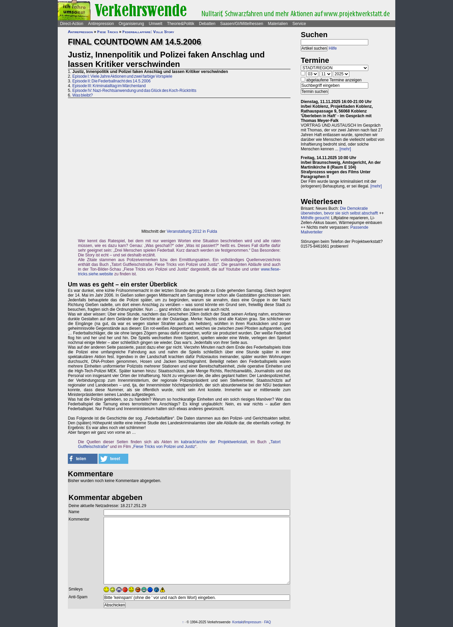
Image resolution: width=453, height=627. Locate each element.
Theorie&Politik (180, 23)
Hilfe (333, 48)
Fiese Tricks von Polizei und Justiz (164, 446)
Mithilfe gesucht (315, 218)
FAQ (267, 622)
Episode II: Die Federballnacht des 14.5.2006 (111, 81)
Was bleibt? (82, 95)
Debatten (207, 23)
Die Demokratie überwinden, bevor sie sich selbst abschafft (339, 211)
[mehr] (345, 149)
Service (299, 23)
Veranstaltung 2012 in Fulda (192, 231)
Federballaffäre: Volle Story (148, 31)
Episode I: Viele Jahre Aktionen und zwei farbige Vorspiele (122, 76)
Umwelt (155, 23)
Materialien (278, 23)
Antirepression (101, 23)
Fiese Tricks (107, 31)
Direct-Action (71, 23)
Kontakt (238, 622)
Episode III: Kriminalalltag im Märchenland (108, 85)
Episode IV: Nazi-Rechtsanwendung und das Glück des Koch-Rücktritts (134, 90)
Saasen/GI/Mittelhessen (241, 23)
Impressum (253, 622)
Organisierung (131, 23)
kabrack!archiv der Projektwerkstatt (214, 442)
